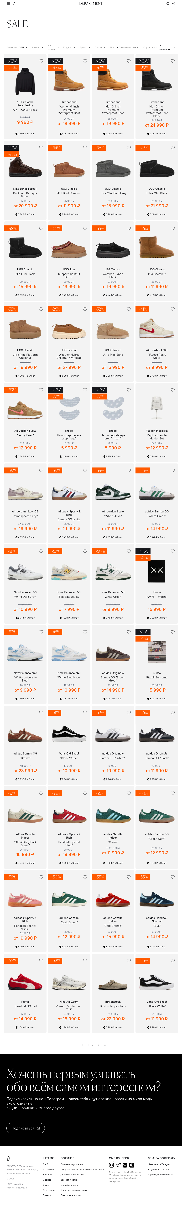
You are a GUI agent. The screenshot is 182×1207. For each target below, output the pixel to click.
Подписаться (25, 1128)
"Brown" (25, 758)
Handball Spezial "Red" (69, 844)
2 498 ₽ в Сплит (25, 134)
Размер (38, 47)
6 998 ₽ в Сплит (69, 376)
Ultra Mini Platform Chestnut (25, 356)
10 (98, 1045)
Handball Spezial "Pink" (25, 927)
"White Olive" (113, 516)
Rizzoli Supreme (156, 677)
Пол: (114, 47)
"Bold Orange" (113, 926)
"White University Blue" (25, 679)
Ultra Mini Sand (113, 354)
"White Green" (156, 516)
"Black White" (69, 758)
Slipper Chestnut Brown (69, 276)
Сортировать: (159, 47)
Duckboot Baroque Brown (25, 195)
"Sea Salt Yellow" (69, 597)
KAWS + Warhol (156, 597)
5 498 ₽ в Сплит (156, 214)
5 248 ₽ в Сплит (25, 214)
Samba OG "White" (112, 758)
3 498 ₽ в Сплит (69, 295)
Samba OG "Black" (157, 758)
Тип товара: (53, 47)
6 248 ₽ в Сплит (156, 134)
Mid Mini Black (25, 274)
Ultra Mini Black (156, 193)
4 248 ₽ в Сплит (113, 295)
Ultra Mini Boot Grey (113, 193)
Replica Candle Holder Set (157, 437)
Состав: (100, 47)
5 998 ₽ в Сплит (25, 779)
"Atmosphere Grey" (25, 516)
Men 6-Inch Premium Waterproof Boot (113, 110)
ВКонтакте (125, 1165)
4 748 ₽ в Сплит (69, 134)
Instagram (111, 1165)
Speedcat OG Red (25, 1006)
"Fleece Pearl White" (157, 356)
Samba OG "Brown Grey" (113, 679)
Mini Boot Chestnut (69, 193)
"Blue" (157, 926)
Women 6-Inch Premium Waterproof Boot (69, 110)
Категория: (17, 47)
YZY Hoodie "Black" (25, 110)
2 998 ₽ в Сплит (69, 214)
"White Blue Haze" (69, 677)
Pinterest (131, 1165)
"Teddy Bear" (25, 435)
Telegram (118, 1165)
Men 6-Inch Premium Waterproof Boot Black (157, 111)
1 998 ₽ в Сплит (69, 618)
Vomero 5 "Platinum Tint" (69, 1008)
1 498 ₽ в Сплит (69, 456)
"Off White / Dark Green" (25, 844)
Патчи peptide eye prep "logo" (69, 437)
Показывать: (129, 47)
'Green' (113, 842)
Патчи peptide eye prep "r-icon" (113, 437)
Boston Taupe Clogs (113, 1006)
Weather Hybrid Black (113, 276)
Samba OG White (69, 519)
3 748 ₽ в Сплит (156, 537)
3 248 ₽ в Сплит (25, 456)
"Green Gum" (156, 839)
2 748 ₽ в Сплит (25, 618)
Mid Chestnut (157, 274)
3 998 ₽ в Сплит (113, 214)
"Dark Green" (69, 922)
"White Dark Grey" (25, 597)
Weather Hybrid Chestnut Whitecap (69, 356)
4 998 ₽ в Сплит (113, 134)
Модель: (69, 47)
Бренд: (85, 47)
